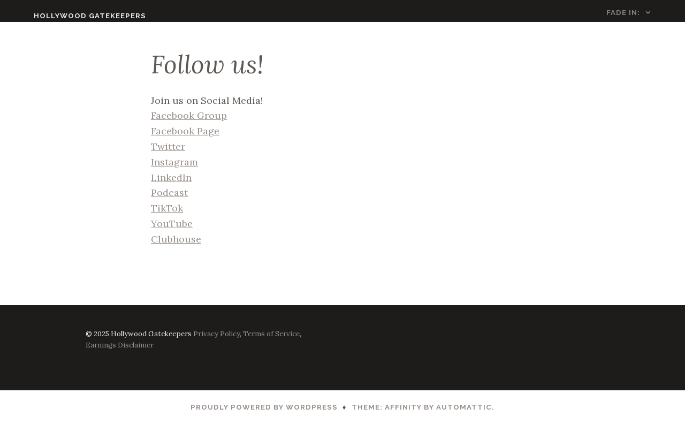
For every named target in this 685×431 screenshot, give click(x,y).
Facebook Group (189, 122)
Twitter (168, 153)
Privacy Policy (216, 340)
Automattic (464, 414)
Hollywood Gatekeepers (70, 16)
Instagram (174, 169)
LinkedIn (171, 184)
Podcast (169, 199)
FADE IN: (643, 13)
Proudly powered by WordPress (264, 414)
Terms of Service (271, 340)
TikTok (167, 215)
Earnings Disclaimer (120, 352)
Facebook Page (185, 138)
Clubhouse (176, 246)
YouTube (172, 230)
